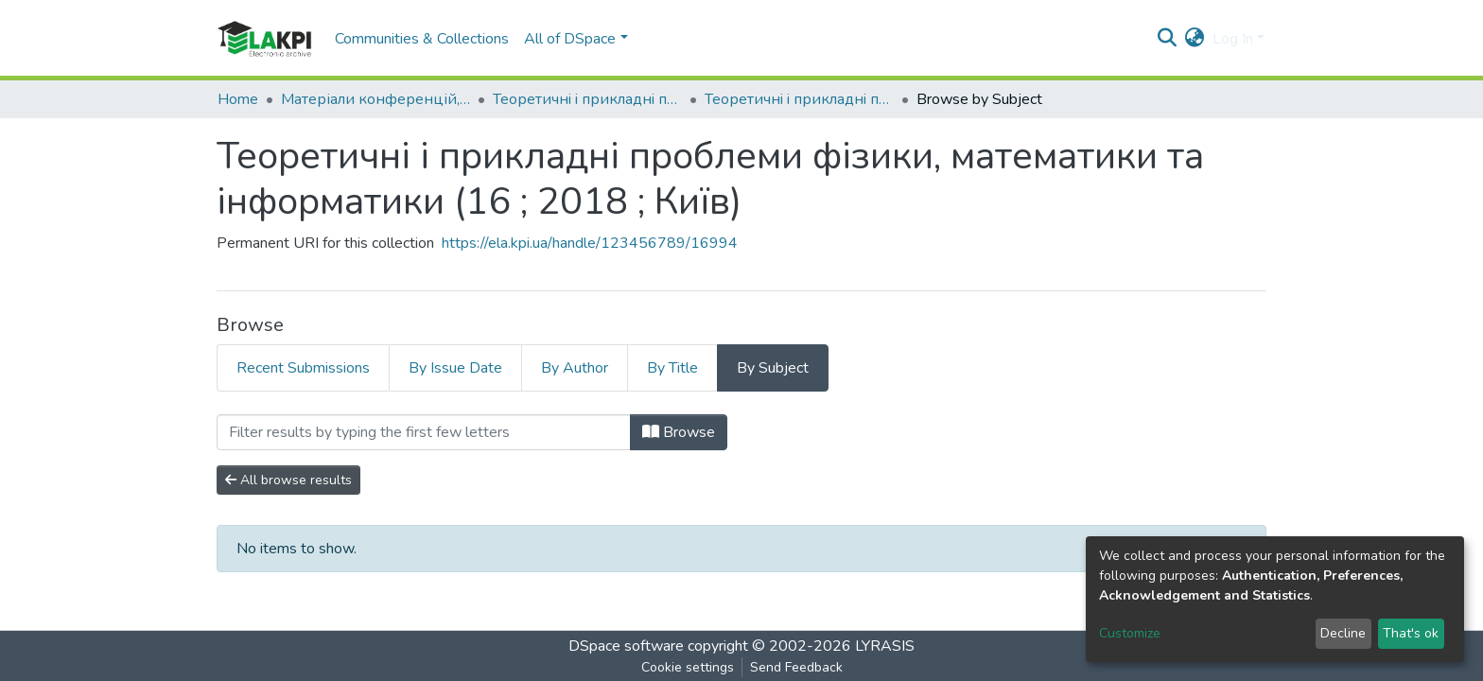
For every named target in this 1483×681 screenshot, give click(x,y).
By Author (574, 368)
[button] (1195, 38)
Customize (1129, 633)
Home (238, 99)
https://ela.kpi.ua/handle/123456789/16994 (590, 243)
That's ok (1411, 633)
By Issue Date (455, 368)
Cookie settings (687, 667)
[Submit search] (1167, 38)
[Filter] (424, 432)
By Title (672, 368)
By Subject (773, 368)
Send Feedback (796, 667)
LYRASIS (885, 646)
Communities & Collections (422, 38)
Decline (1343, 633)
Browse (678, 432)
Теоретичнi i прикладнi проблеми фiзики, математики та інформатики (587, 99)
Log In (1233, 38)
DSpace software (626, 646)
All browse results (288, 480)
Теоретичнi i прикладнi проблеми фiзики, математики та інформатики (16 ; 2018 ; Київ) (799, 99)
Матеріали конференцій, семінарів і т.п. (375, 99)
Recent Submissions (303, 368)
